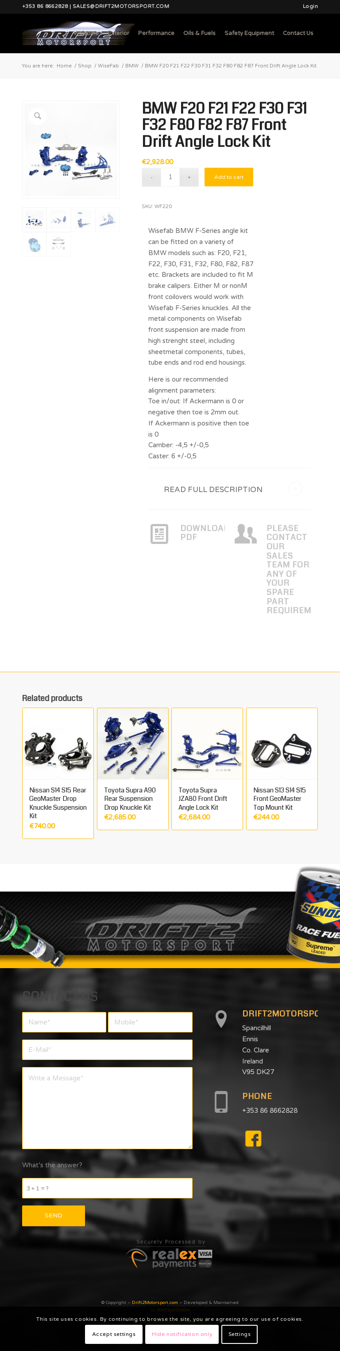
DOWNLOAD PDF (205, 533)
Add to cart (228, 177)
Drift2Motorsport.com (155, 1302)
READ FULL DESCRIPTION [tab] (233, 488)
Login (310, 6)
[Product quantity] (170, 177)
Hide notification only (182, 1334)
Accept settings (114, 1334)
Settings (239, 1334)
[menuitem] (308, 6)
